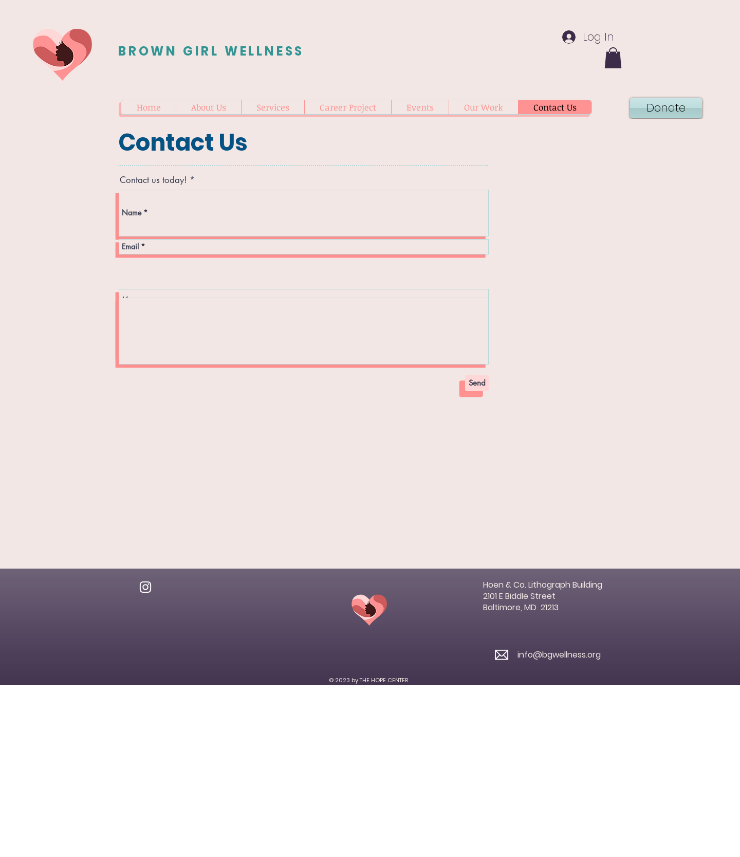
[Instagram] (145, 587)
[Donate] (666, 108)
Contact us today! (153, 180)
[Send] (477, 383)
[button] (613, 57)
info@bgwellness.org (559, 655)
